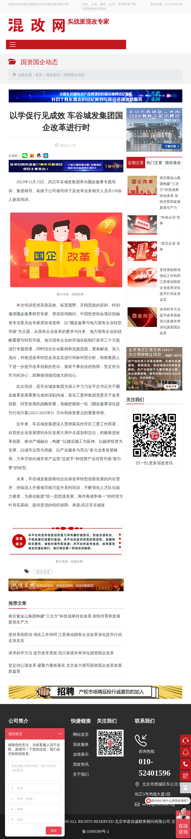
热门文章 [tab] (154, 163)
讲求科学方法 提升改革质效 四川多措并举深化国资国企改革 (61, 653)
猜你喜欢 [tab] (173, 163)
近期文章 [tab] (136, 163)
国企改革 (96, 182)
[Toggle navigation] (12, 44)
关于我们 (81, 774)
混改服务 (81, 744)
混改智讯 (53, 75)
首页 (38, 75)
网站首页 (81, 734)
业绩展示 (81, 754)
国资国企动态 (74, 75)
